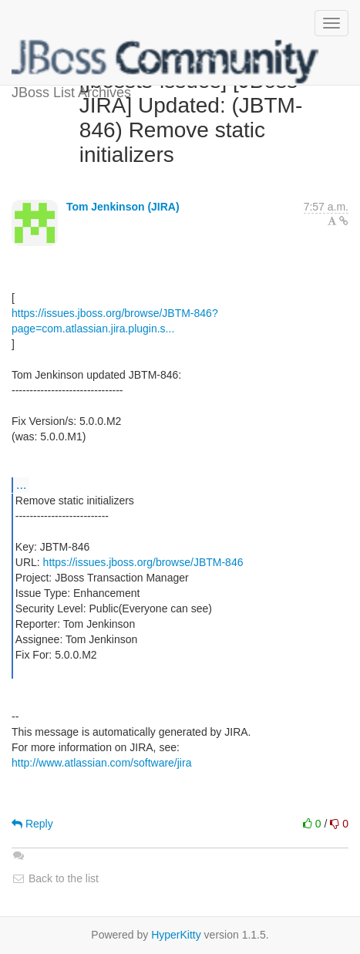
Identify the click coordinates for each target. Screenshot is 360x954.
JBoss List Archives (166, 61)
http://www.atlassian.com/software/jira (101, 763)
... (21, 484)
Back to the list (55, 878)
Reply (32, 823)
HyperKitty (176, 935)
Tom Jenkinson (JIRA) (123, 207)
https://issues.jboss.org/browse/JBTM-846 (143, 562)
